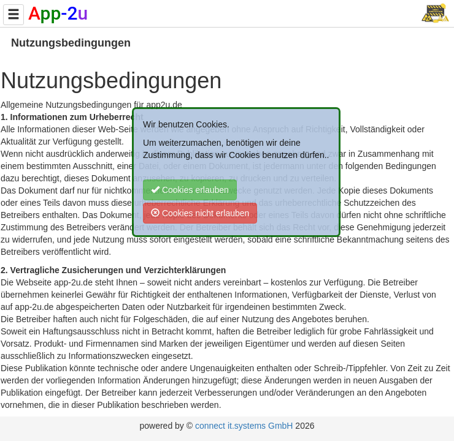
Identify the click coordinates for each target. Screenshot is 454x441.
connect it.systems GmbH (244, 426)
